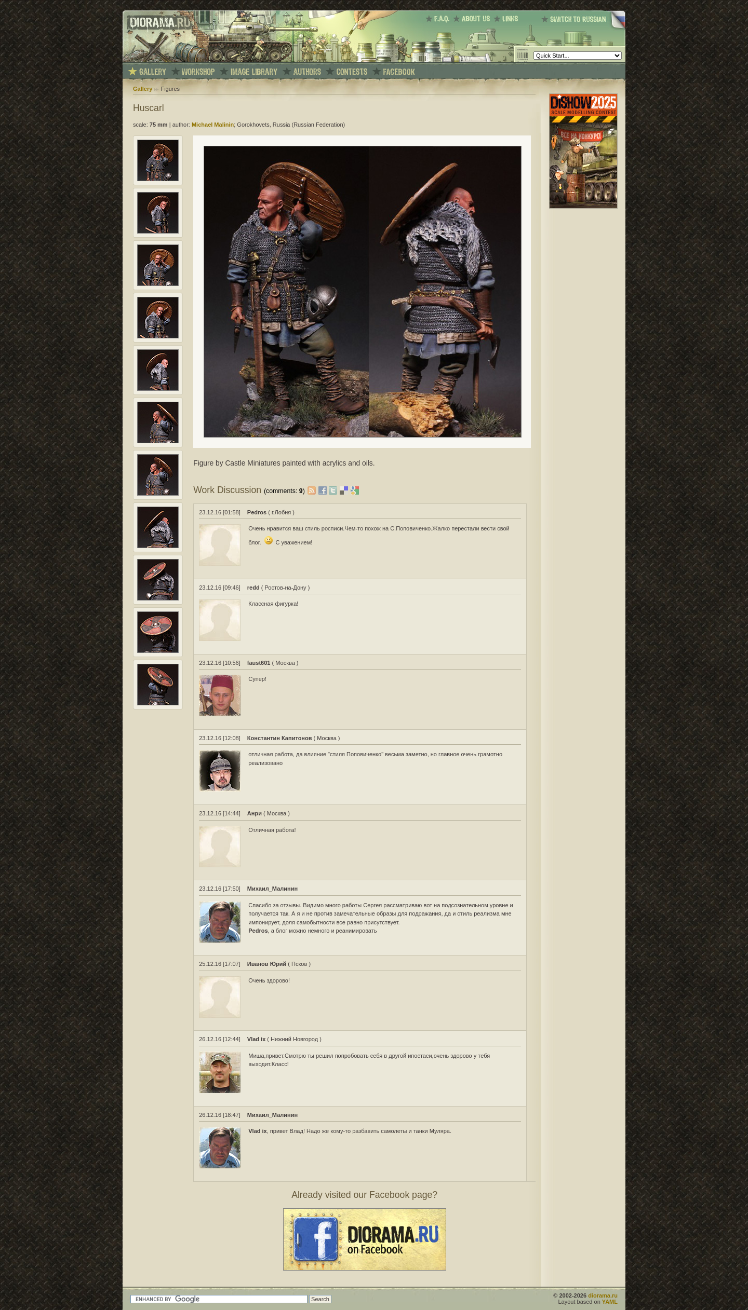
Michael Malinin (213, 124)
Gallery (142, 89)
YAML (610, 1302)
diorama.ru (603, 1295)
